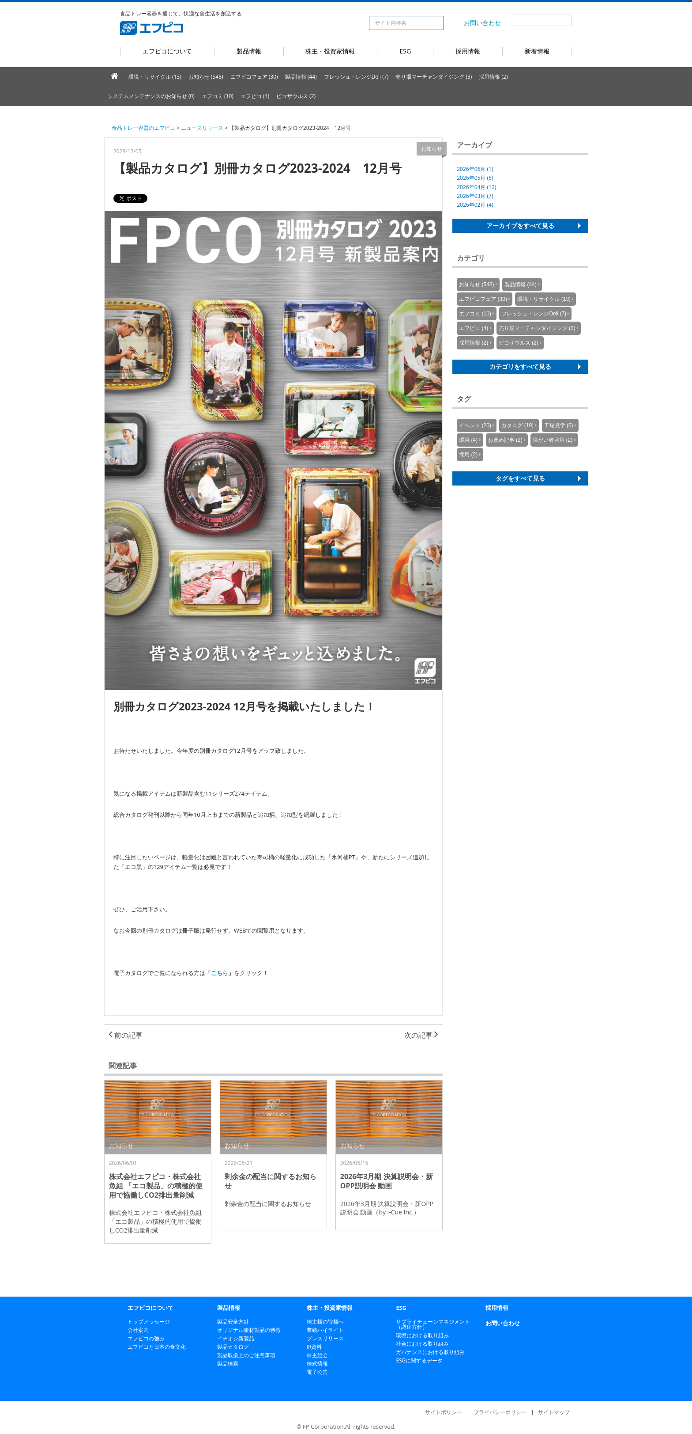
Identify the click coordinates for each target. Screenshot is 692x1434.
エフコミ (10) (217, 96)
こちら (219, 973)
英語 (558, 20)
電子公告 (317, 1372)
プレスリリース (325, 1338)
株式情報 (317, 1363)
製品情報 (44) (301, 76)
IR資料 (314, 1347)
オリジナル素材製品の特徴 (249, 1330)
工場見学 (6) (558, 425)
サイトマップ (554, 1412)
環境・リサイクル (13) (154, 76)
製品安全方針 (233, 1321)
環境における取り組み (422, 1335)
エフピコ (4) (255, 96)
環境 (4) (468, 440)
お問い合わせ (482, 23)
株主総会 (317, 1355)
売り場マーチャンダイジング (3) (433, 76)
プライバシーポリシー (500, 1412)
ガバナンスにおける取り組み (430, 1352)
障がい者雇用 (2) (552, 440)
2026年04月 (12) (476, 187)
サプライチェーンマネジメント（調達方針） (433, 1324)
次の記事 (421, 1035)
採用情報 (467, 51)
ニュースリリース (202, 128)
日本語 (527, 20)
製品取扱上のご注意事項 (246, 1355)
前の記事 (126, 1035)
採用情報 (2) (493, 76)
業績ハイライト (325, 1330)
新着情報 (537, 51)
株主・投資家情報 (330, 51)
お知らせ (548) (205, 76)
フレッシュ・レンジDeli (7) (356, 76)
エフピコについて (167, 51)
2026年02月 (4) (475, 205)
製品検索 (227, 1363)
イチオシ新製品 (235, 1338)
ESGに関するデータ (419, 1360)
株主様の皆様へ (325, 1321)
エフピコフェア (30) (254, 76)
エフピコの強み (146, 1338)
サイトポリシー (443, 1412)
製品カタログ (233, 1347)
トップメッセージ (149, 1321)
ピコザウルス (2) (296, 96)
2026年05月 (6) (475, 178)
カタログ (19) (517, 425)
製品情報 (249, 51)
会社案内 (138, 1330)
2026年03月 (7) (475, 196)
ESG (405, 51)
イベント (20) (475, 425)
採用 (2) (468, 454)
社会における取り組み (422, 1343)
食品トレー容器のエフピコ (143, 128)
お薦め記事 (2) (505, 440)
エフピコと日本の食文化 (157, 1347)
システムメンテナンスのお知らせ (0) (151, 96)
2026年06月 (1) (475, 169)
